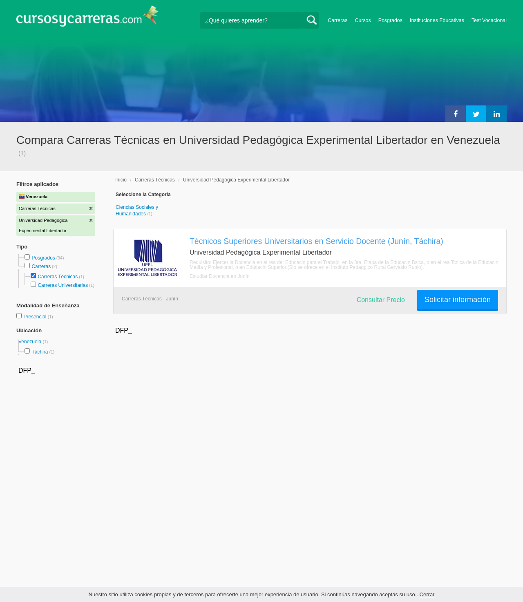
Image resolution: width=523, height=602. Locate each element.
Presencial (35, 317)
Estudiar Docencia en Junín (220, 276)
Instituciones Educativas (437, 20)
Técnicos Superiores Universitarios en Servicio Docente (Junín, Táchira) (316, 241)
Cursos (363, 20)
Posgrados (390, 20)
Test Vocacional (489, 20)
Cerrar (427, 594)
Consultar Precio (381, 299)
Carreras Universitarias (63, 285)
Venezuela (30, 342)
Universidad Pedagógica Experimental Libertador (236, 180)
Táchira (39, 352)
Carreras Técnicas (58, 277)
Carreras (337, 20)
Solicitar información (458, 299)
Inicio (121, 180)
